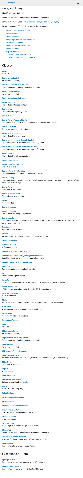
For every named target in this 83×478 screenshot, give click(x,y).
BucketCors (6, 116)
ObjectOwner (7, 362)
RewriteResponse (9, 417)
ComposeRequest (9, 245)
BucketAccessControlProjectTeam (15, 85)
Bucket (4, 71)
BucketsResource (12, 34)
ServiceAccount (8, 423)
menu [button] (4, 2)
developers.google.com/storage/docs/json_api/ (40, 22)
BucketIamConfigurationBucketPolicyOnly (18, 140)
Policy (4, 386)
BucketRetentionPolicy (11, 194)
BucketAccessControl (10, 78)
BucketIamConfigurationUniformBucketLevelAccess (22, 147)
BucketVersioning (9, 211)
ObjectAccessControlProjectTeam (15, 338)
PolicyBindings (8, 393)
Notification (6, 307)
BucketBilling (7, 109)
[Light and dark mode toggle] (78, 2)
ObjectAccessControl (10, 331)
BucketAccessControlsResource (18, 31)
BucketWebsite (8, 218)
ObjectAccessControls (10, 344)
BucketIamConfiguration (11, 133)
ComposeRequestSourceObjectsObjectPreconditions (22, 256)
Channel (5, 234)
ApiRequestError (8, 460)
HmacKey (6, 280)
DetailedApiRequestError (11, 466)
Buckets (5, 200)
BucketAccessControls (11, 92)
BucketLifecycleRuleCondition (13, 171)
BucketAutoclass (8, 102)
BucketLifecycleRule (10, 160)
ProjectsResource (12, 52)
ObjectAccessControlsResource (18, 46)
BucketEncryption (9, 127)
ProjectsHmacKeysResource (20, 54)
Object (4, 324)
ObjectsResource (12, 49)
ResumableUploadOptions (12, 410)
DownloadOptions (9, 267)
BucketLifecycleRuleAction (12, 164)
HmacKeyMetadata (9, 287)
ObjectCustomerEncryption (12, 355)
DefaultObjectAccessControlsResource (20, 40)
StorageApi (23, 26)
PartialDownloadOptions (11, 380)
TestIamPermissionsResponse (14, 437)
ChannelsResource (13, 37)
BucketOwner (7, 187)
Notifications (7, 313)
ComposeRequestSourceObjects (14, 251)
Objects (5, 369)
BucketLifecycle (8, 153)
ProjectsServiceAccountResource (22, 57)
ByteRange (6, 227)
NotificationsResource (14, 43)
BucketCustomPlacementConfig (14, 120)
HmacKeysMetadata (10, 293)
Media (4, 300)
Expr (4, 273)
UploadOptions (8, 443)
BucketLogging (8, 178)
